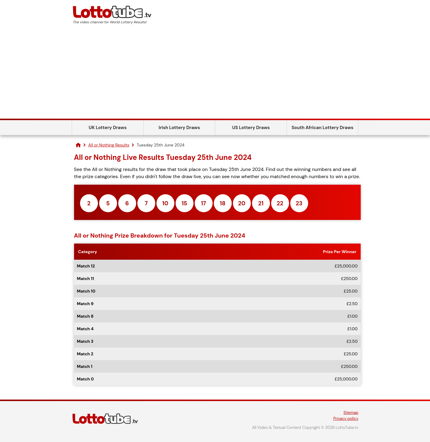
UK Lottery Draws (108, 128)
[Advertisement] (215, 74)
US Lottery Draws (251, 128)
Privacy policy (345, 418)
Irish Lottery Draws (179, 128)
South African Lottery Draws (323, 128)
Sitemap (350, 412)
